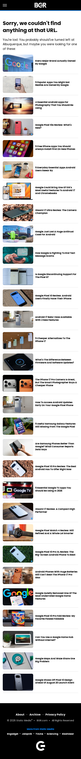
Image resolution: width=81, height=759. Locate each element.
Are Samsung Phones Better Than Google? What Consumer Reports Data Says (54, 446)
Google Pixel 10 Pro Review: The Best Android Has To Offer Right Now (55, 468)
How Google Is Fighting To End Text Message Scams (55, 254)
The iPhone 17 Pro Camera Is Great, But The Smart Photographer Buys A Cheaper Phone (56, 382)
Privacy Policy (55, 714)
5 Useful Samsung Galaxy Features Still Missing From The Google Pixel (55, 425)
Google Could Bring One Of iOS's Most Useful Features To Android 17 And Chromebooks (55, 190)
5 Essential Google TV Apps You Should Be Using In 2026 (53, 489)
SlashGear (68, 733)
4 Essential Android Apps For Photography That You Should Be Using (54, 105)
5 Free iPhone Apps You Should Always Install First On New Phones (55, 148)
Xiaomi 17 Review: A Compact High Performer (55, 510)
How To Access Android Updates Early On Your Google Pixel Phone (54, 404)
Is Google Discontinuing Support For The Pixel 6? (55, 276)
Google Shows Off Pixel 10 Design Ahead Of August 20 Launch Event (54, 681)
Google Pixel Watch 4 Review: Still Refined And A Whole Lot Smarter (54, 532)
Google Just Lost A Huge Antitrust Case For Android (54, 233)
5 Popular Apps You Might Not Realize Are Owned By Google (52, 84)
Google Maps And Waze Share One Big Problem (55, 660)
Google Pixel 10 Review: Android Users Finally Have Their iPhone (53, 297)
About (20, 714)
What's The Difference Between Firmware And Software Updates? (54, 361)
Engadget (12, 733)
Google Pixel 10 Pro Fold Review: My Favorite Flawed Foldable (55, 617)
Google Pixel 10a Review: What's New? (53, 126)
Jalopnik (27, 733)
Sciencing (52, 733)
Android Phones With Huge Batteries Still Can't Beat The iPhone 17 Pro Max (56, 574)
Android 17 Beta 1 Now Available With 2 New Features (53, 318)
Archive (35, 714)
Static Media (23, 721)
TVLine (39, 733)
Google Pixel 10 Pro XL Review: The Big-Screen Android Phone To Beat (55, 553)
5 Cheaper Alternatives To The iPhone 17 (52, 340)
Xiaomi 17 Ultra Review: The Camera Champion (56, 212)
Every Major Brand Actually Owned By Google (55, 62)
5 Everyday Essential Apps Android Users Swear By (55, 169)
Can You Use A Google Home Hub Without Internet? (54, 639)
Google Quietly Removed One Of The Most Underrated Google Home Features (56, 596)
